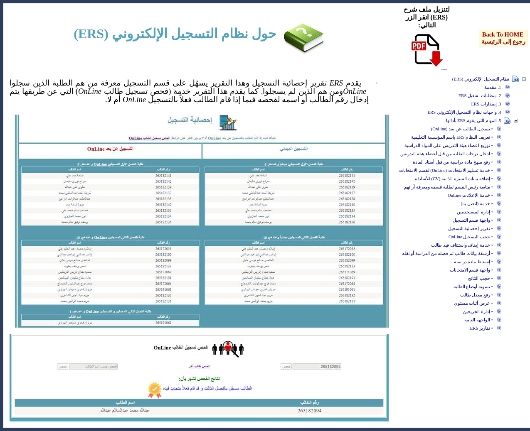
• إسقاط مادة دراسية (473, 262)
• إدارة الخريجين (478, 311)
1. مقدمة (492, 87)
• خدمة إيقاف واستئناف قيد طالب (462, 245)
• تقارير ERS (481, 328)
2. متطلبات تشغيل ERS (480, 95)
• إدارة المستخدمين (475, 212)
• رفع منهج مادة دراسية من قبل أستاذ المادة (453, 162)
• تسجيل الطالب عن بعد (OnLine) (462, 129)
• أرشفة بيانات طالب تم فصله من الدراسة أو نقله (447, 253)
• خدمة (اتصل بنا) (477, 203)
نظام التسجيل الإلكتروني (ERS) (481, 79)
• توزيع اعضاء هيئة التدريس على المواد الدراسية (448, 145)
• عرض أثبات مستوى (473, 303)
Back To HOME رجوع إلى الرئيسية (503, 38)
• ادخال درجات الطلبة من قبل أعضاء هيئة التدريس (446, 154)
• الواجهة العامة (478, 320)
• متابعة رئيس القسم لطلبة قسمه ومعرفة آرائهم (448, 187)
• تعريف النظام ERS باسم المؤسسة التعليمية (452, 137)
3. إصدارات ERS (486, 104)
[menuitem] (503, 38)
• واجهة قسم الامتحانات (471, 270)
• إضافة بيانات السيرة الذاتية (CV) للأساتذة (454, 178)
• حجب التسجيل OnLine (471, 237)
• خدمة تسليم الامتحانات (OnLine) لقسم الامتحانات (446, 170)
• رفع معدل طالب (476, 295)
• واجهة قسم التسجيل (473, 220)
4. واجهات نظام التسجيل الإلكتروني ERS (464, 112)
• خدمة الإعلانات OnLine (470, 195)
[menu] (503, 38)
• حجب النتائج (480, 278)
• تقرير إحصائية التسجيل (470, 228)
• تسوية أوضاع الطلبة (473, 286)
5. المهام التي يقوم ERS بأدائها (473, 120)
